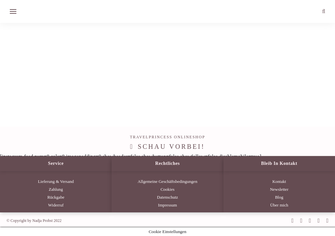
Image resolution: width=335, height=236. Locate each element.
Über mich (279, 205)
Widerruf (55, 205)
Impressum (167, 205)
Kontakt (279, 181)
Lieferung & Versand (56, 181)
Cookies (168, 189)
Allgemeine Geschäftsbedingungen (167, 181)
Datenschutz (167, 197)
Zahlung (56, 189)
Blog (279, 197)
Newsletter (279, 189)
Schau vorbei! (171, 146)
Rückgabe (55, 197)
